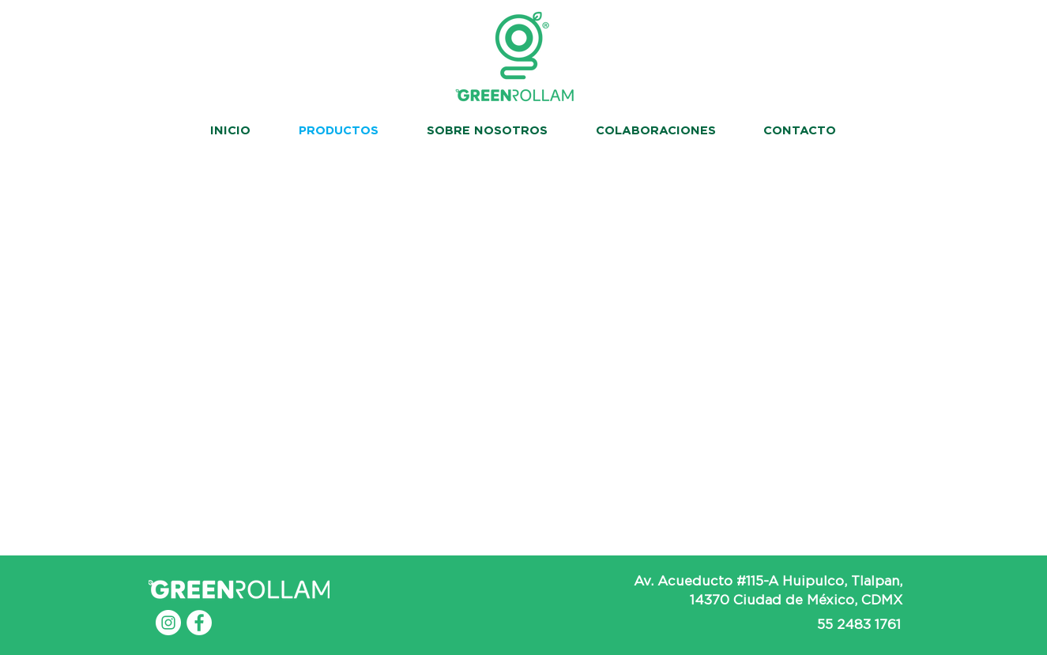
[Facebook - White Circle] (199, 622)
